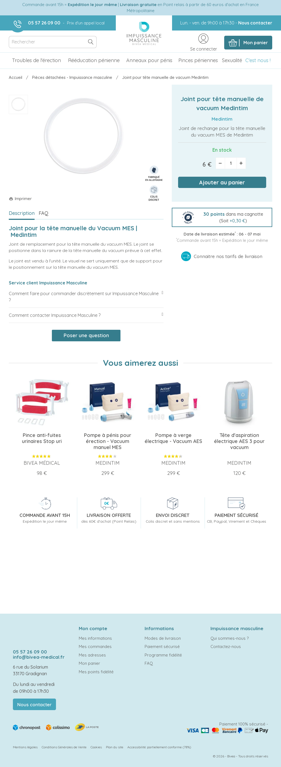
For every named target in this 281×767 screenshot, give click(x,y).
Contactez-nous (225, 646)
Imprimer (20, 198)
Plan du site (114, 747)
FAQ (43, 213)
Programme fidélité (163, 655)
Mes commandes (95, 646)
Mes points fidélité (96, 671)
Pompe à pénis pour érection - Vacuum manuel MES (107, 441)
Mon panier (89, 663)
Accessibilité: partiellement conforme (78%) (159, 747)
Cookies (96, 747)
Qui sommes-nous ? (229, 638)
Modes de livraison (163, 638)
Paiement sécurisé (162, 646)
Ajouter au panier (222, 182)
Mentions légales (25, 747)
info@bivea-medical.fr (38, 657)
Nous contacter (255, 23)
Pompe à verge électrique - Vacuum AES (173, 438)
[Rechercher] (53, 42)
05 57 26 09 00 (44, 23)
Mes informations (95, 638)
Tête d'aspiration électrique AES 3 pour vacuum (239, 441)
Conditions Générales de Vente (64, 747)
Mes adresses (92, 655)
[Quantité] (231, 163)
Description (22, 213)
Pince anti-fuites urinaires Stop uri (42, 438)
